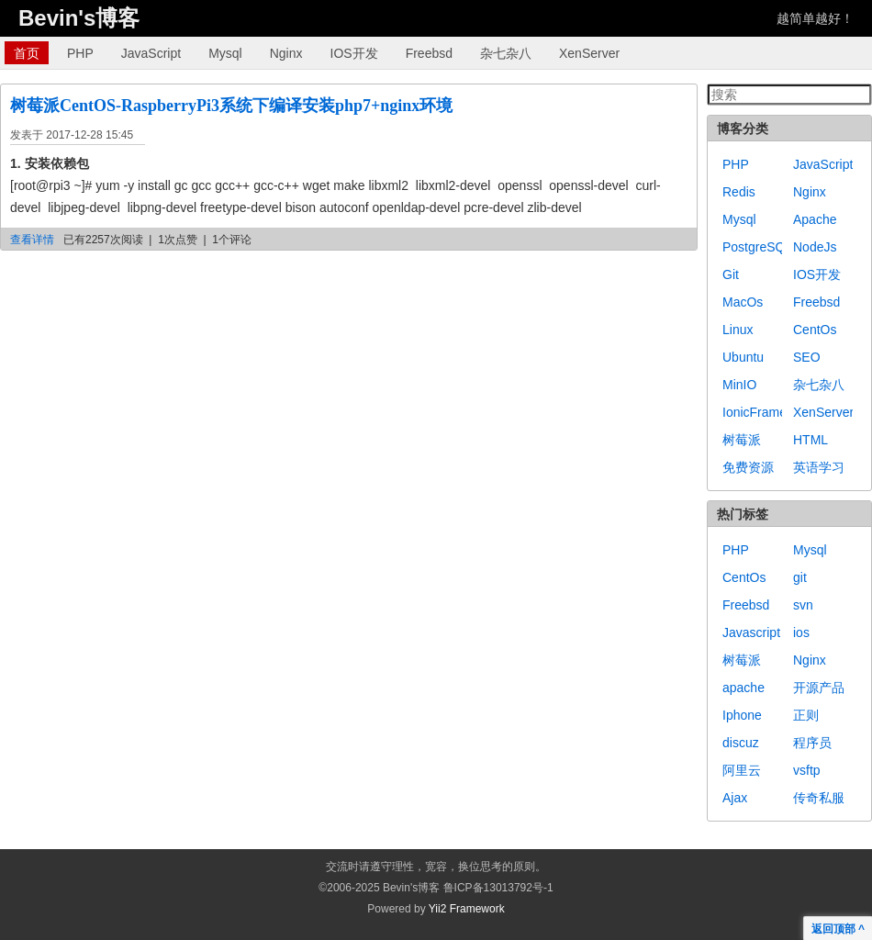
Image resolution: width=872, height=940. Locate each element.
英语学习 (818, 467)
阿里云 (741, 770)
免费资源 (748, 467)
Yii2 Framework (467, 908)
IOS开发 (354, 53)
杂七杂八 (505, 53)
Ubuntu (743, 357)
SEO (807, 357)
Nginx (286, 53)
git (800, 577)
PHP (80, 53)
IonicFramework (768, 412)
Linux (737, 329)
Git (730, 274)
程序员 (812, 742)
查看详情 (32, 239)
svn (803, 605)
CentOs (814, 329)
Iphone (742, 715)
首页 (26, 53)
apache (743, 687)
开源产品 (818, 687)
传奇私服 (818, 797)
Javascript (751, 632)
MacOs (742, 302)
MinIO (739, 384)
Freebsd (429, 53)
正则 (806, 715)
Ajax (734, 797)
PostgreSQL (757, 247)
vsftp (807, 770)
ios (801, 632)
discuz (740, 742)
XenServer (589, 53)
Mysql (225, 53)
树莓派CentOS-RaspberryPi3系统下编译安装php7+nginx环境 (231, 105)
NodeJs (814, 247)
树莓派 (741, 439)
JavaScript (151, 53)
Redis (738, 192)
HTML (810, 439)
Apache (814, 219)
